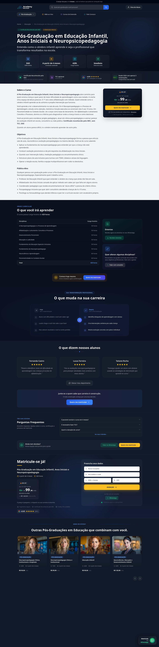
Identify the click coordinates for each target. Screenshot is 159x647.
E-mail (123, 609)
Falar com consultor (115, 265)
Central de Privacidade (134, 627)
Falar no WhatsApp (109, 445)
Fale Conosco (89, 14)
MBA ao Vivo (47, 14)
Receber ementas (114, 238)
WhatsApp (112, 498)
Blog (123, 616)
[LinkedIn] (101, 605)
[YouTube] (106, 605)
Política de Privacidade (100, 627)
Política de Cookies (117, 627)
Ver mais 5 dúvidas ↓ (101, 434)
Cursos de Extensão (68, 14)
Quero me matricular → (94, 277)
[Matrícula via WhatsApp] (147, 640)
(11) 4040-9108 (75, 596)
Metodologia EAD (50, 603)
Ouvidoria (124, 612)
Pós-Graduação (26, 14)
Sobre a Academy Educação (53, 596)
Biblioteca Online (101, 600)
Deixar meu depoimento (79, 383)
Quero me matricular (122, 108)
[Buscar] (106, 7)
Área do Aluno (134, 7)
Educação (27, 24)
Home (19, 24)
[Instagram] (96, 605)
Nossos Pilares (49, 600)
